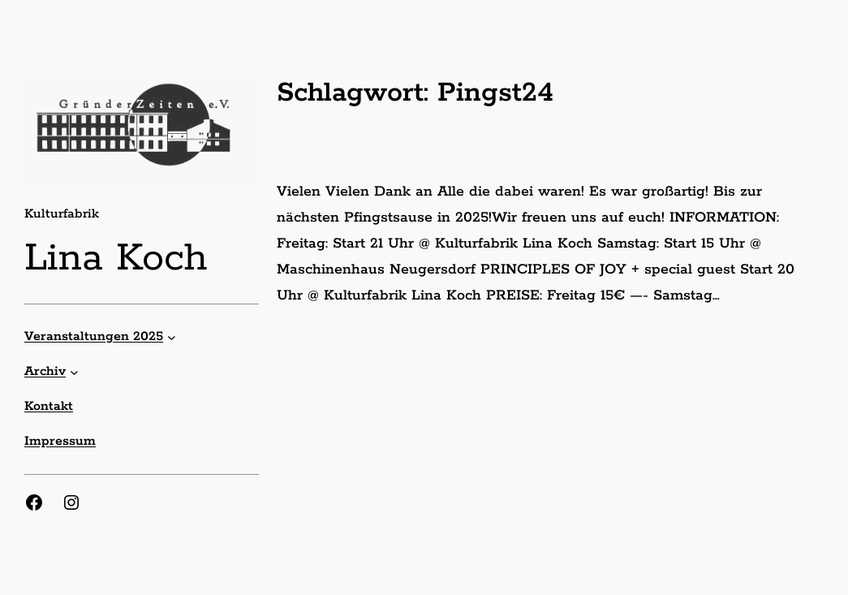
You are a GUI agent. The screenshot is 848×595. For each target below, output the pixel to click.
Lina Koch (116, 258)
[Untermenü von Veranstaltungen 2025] (171, 336)
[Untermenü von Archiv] (74, 371)
